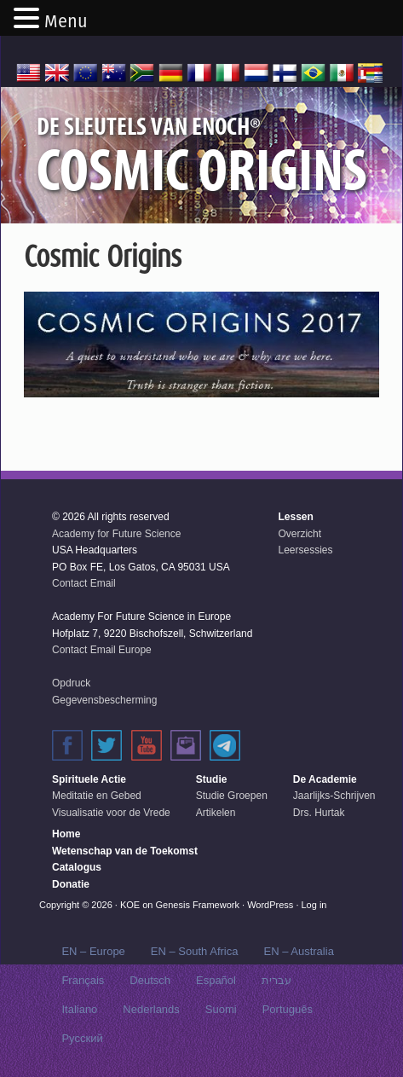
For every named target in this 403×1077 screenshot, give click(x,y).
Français (82, 980)
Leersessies (305, 550)
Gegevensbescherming (104, 700)
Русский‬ (81, 1038)
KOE (130, 905)
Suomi (221, 1009)
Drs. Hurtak (319, 813)
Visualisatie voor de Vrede (111, 813)
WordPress (270, 905)
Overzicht (299, 534)
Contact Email (84, 583)
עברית (276, 980)
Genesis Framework (197, 905)
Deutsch (150, 980)
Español (216, 980)
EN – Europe (92, 951)
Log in (314, 905)
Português (287, 1009)
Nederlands (151, 1009)
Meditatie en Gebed (96, 796)
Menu (66, 21)
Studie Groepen (232, 796)
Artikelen (216, 813)
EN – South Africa (195, 951)
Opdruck (71, 683)
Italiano (79, 1009)
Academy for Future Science (116, 534)
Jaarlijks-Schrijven (334, 796)
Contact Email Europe (102, 650)
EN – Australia (298, 951)
